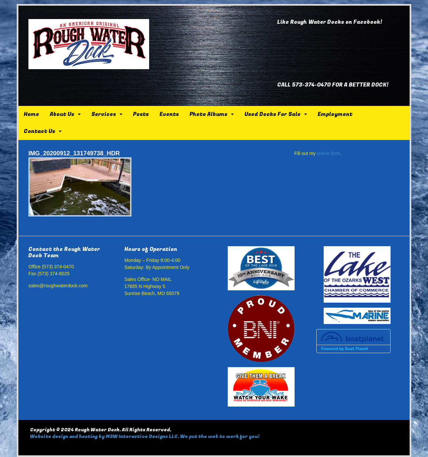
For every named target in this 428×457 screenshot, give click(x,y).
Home (31, 114)
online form (328, 153)
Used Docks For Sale (272, 114)
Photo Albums (208, 114)
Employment (335, 114)
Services (103, 114)
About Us (62, 114)
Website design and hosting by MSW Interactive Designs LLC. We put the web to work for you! (144, 436)
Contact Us (39, 131)
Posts (141, 114)
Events (169, 114)
